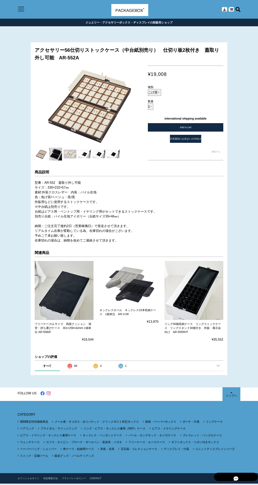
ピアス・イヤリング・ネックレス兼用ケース (48, 436)
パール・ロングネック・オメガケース (152, 436)
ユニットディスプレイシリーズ (215, 450)
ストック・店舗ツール (34, 457)
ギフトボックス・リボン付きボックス (195, 443)
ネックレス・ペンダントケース (102, 436)
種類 (150, 88)
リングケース (214, 423)
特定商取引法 (50, 479)
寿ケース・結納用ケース (78, 450)
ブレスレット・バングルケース (202, 436)
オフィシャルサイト (28, 479)
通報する (215, 153)
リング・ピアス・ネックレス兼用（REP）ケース (114, 429)
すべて (47, 367)
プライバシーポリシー (74, 479)
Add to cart (185, 128)
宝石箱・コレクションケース (139, 450)
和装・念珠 (107, 450)
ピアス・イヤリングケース (169, 429)
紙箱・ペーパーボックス (160, 423)
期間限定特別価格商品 (34, 423)
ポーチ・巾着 (191, 423)
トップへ (231, 396)
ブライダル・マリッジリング (59, 429)
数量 (150, 102)
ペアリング (27, 429)
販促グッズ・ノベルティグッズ (74, 457)
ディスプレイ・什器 (176, 450)
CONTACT (95, 479)
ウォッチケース (30, 443)
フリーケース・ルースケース (146, 443)
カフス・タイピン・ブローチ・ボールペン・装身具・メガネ (84, 443)
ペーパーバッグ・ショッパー (38, 450)
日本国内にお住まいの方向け (185, 140)
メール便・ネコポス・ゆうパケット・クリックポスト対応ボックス (97, 423)
